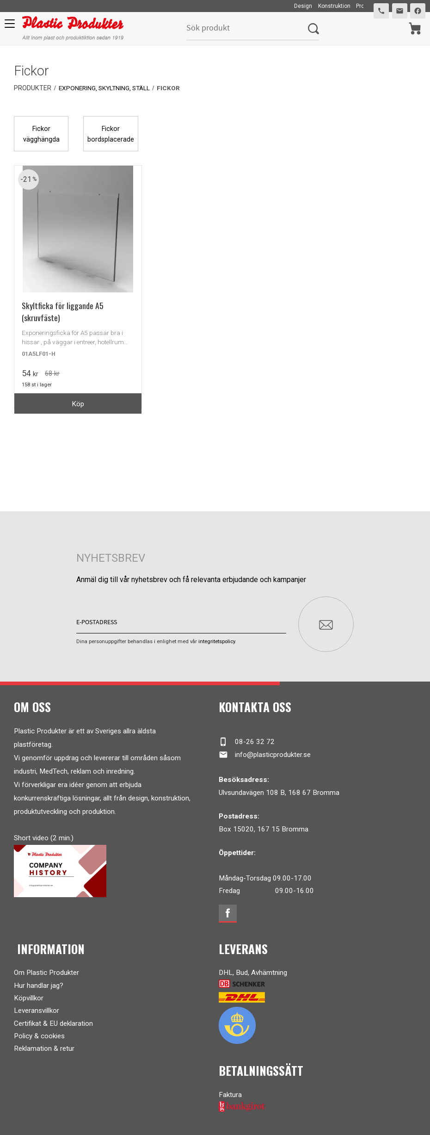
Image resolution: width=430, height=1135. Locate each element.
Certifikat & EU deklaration (53, 1020)
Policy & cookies (39, 1033)
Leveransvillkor (36, 1007)
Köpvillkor (28, 995)
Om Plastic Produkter (46, 969)
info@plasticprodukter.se (265, 751)
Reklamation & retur (44, 1045)
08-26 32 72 (247, 738)
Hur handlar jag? (38, 982)
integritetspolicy (216, 638)
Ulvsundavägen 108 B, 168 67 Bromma (279, 789)
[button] (8, 27)
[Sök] (313, 28)
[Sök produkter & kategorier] (246, 28)
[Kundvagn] (414, 28)
